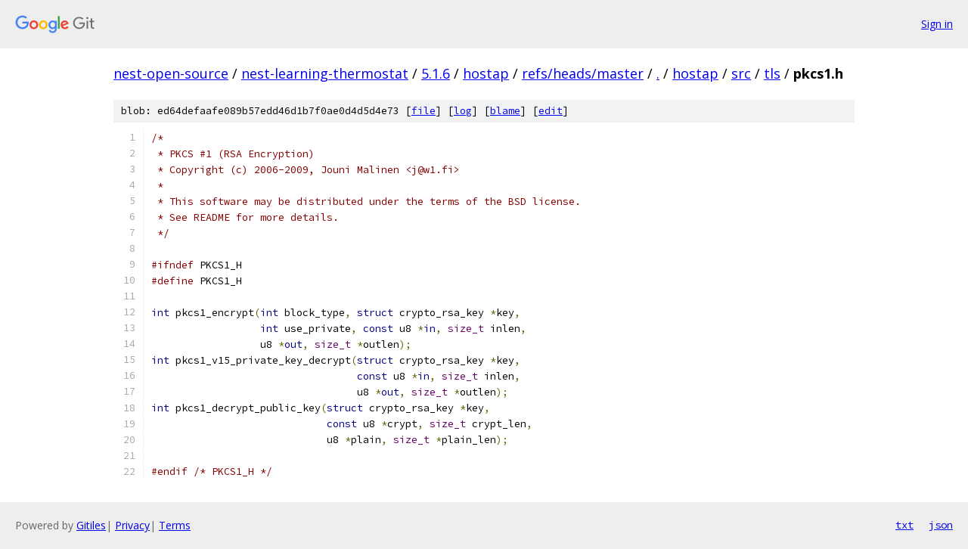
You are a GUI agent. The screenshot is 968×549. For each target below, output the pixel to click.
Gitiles (91, 525)
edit (550, 110)
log (463, 110)
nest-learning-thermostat (324, 73)
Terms (175, 525)
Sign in (937, 24)
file (423, 110)
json (941, 525)
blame (505, 110)
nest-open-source (170, 73)
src (741, 73)
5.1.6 (435, 73)
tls (772, 73)
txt (904, 525)
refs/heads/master (583, 73)
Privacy (132, 525)
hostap (486, 73)
